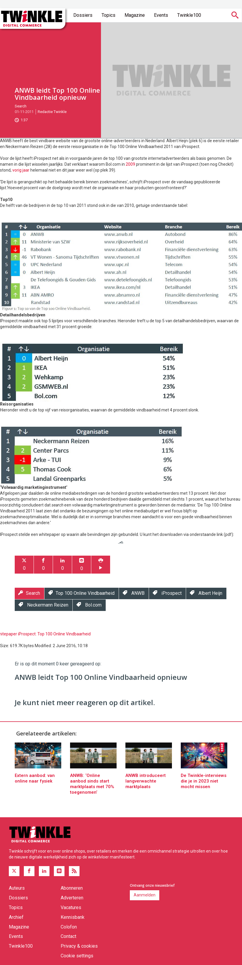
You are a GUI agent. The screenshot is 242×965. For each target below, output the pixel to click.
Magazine (135, 15)
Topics (108, 15)
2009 (130, 164)
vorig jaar (20, 170)
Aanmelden (144, 895)
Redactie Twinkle (52, 111)
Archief (16, 917)
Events (161, 15)
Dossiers (82, 15)
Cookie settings (77, 956)
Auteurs (17, 888)
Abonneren (72, 888)
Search (20, 106)
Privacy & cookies (79, 946)
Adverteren (72, 898)
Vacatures (71, 907)
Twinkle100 (189, 15)
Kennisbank (72, 917)
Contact (68, 936)
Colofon (69, 927)
